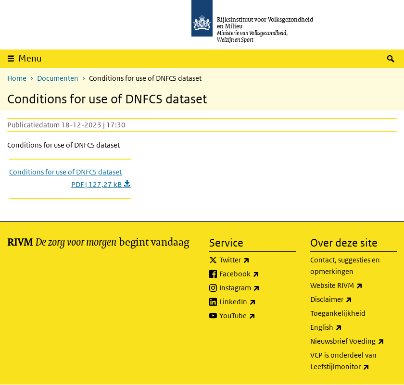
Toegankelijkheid (338, 313)
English (347, 327)
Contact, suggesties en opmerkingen (345, 265)
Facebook (257, 274)
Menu (30, 58)
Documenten (57, 78)
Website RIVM (353, 285)
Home (16, 78)
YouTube (257, 316)
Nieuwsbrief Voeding (353, 341)
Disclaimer (352, 299)
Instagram (257, 288)
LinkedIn (257, 302)
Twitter (255, 260)
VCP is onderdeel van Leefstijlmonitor (353, 361)
